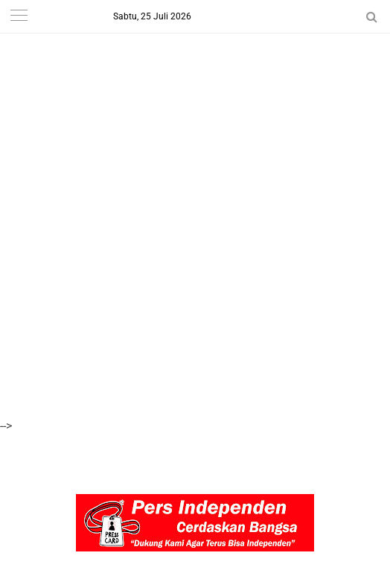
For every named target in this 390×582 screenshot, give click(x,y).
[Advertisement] (195, 104)
